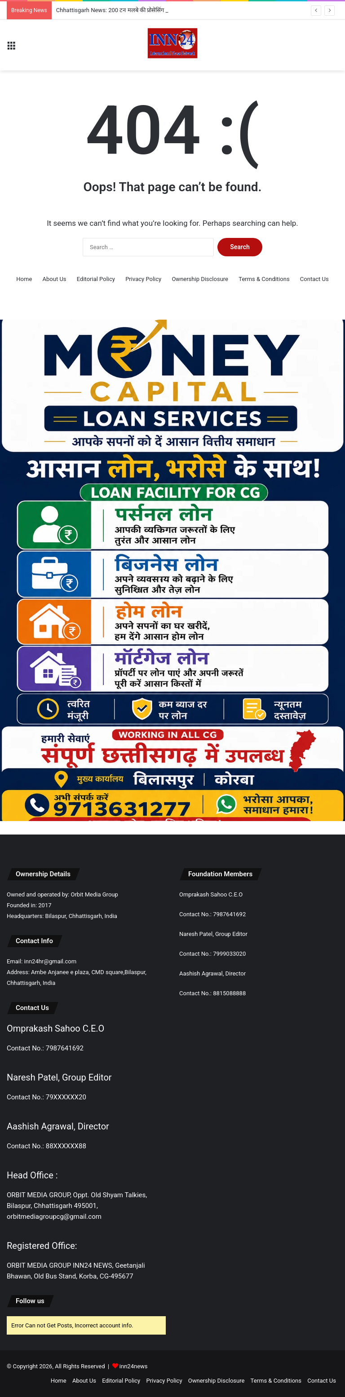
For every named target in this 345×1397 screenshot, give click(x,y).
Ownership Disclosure (200, 279)
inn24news (133, 1366)
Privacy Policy (143, 279)
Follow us (30, 1301)
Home (24, 279)
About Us (54, 279)
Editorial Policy (96, 279)
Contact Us (314, 279)
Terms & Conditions (264, 279)
